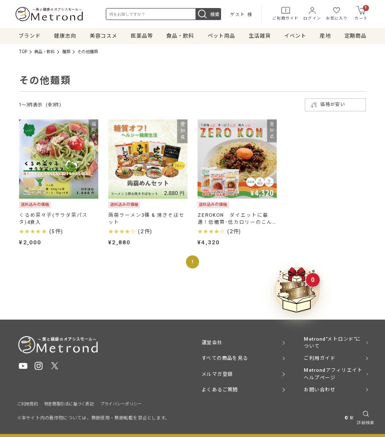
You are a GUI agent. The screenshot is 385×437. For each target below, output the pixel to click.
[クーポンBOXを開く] (297, 290)
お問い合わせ (319, 389)
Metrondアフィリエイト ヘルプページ (333, 373)
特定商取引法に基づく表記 (69, 403)
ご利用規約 (27, 403)
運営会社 (212, 342)
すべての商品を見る (225, 358)
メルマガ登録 (217, 373)
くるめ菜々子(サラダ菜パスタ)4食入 (53, 218)
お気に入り (335, 12)
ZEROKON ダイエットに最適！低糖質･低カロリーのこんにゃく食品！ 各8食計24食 (235, 218)
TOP (23, 51)
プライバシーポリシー (121, 403)
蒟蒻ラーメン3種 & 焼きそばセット (146, 218)
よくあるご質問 (220, 389)
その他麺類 (87, 51)
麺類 (66, 51)
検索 (208, 14)
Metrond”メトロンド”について (332, 342)
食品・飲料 (44, 51)
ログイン (310, 12)
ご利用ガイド (284, 12)
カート (360, 13)
